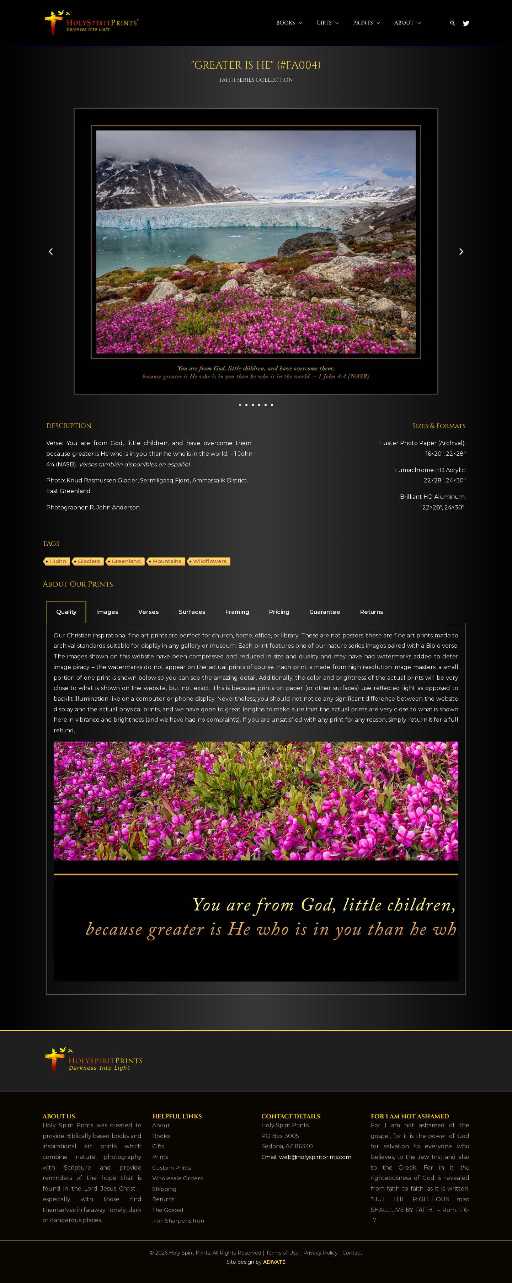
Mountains (167, 561)
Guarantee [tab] (324, 612)
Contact (352, 1252)
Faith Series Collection (256, 80)
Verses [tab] (148, 612)
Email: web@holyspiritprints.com (307, 1157)
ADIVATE (274, 1261)
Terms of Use (282, 1252)
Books (285, 23)
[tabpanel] (256, 809)
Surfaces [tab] (192, 612)
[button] (452, 23)
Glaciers (89, 561)
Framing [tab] (237, 612)
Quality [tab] (66, 612)
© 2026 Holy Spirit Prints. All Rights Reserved (205, 1252)
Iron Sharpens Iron (179, 1220)
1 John (57, 561)
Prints (363, 23)
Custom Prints (172, 1167)
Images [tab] (107, 612)
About (404, 23)
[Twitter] (466, 23)
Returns (164, 1199)
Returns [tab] (371, 612)
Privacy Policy (320, 1252)
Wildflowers (209, 561)
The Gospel (168, 1209)
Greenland (126, 561)
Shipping (164, 1188)
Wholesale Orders (178, 1178)
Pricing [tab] (279, 612)
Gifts (324, 23)
